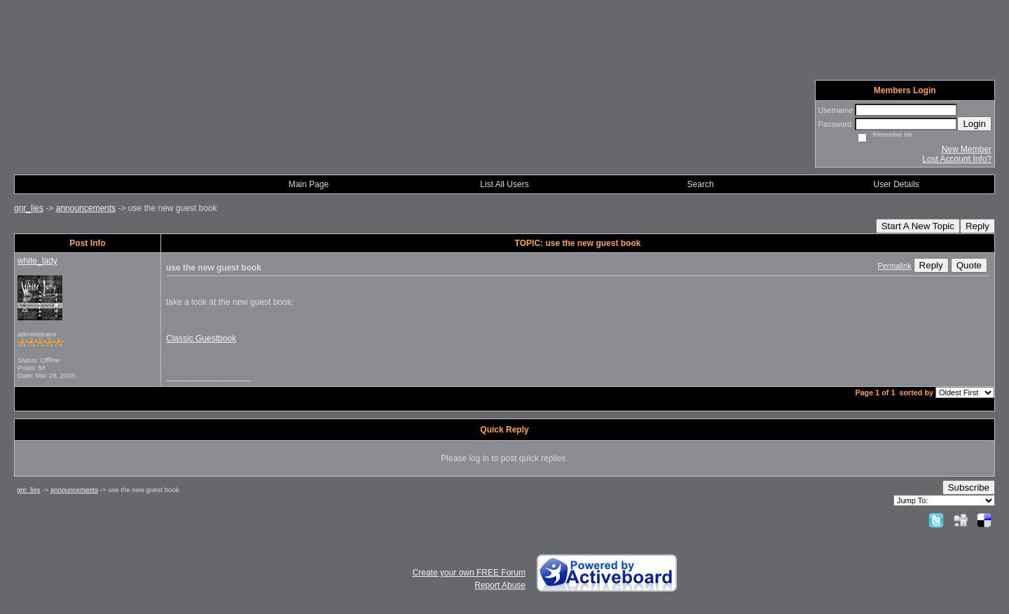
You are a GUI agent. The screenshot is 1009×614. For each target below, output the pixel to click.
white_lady (37, 261)
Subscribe (968, 487)
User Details (896, 184)
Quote (969, 265)
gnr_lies (28, 208)
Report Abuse (500, 585)
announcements (86, 208)
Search (700, 184)
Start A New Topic (917, 226)
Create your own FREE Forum (469, 573)
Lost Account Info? (956, 159)
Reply (977, 226)
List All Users (504, 184)
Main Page (309, 184)
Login (974, 123)
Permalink (895, 265)
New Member (966, 149)
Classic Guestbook (201, 338)
